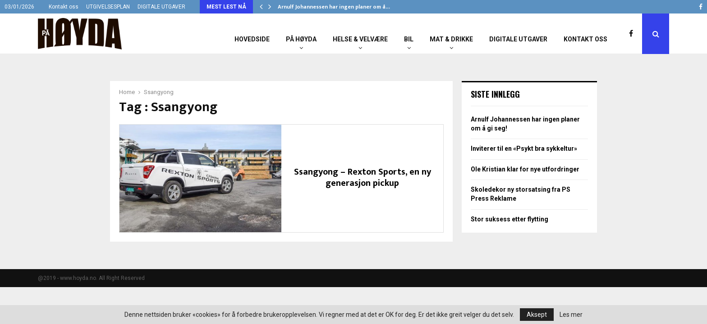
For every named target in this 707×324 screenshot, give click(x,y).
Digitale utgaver (518, 39)
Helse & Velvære (360, 39)
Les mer (571, 314)
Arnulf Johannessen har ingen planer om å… (334, 6)
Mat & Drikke (451, 39)
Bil (408, 39)
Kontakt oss (63, 7)
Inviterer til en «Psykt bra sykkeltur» (524, 148)
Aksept (537, 314)
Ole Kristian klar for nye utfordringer (525, 169)
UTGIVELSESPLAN (108, 7)
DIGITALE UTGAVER (161, 7)
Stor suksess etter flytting (509, 219)
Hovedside (252, 39)
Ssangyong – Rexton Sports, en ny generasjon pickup (362, 177)
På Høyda (301, 39)
